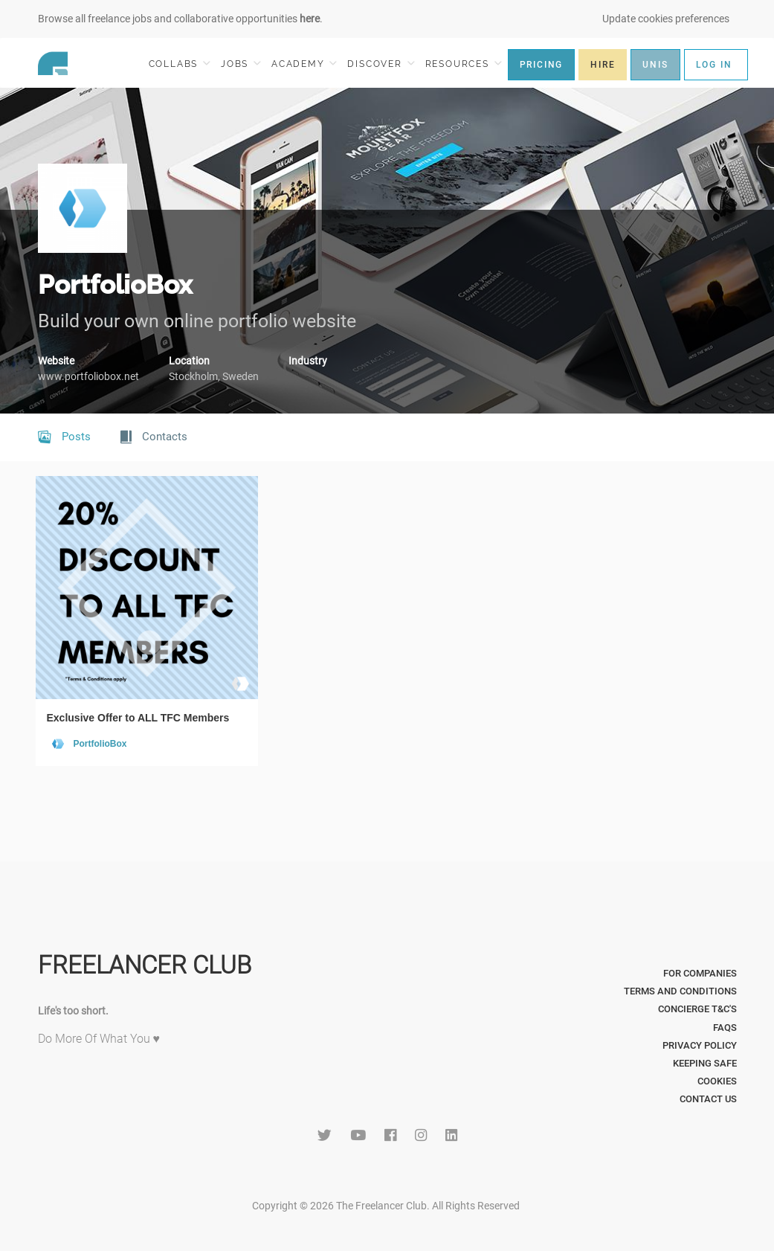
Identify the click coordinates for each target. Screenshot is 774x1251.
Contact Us (708, 1098)
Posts (64, 437)
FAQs (725, 1027)
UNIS (655, 65)
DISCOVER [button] (380, 63)
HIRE (602, 65)
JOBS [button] (241, 63)
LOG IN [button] (714, 65)
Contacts (153, 437)
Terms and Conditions (680, 991)
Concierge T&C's (697, 1008)
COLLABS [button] (179, 63)
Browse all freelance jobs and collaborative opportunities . (180, 19)
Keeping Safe (705, 1063)
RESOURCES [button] (463, 63)
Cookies (717, 1081)
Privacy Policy (699, 1045)
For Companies (700, 973)
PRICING (542, 65)
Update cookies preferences (665, 19)
